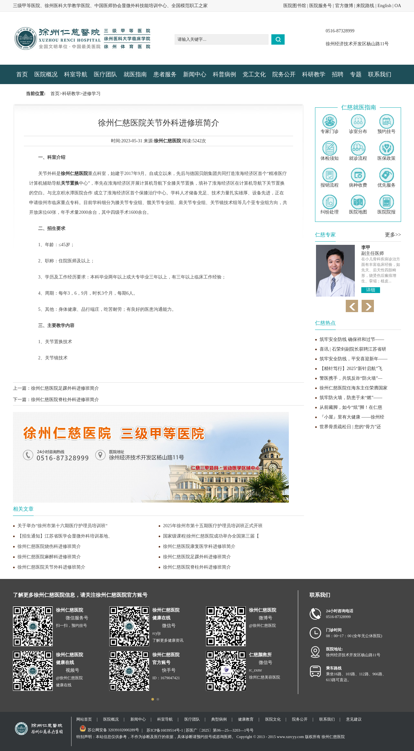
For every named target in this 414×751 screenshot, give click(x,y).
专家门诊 (330, 124)
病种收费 (358, 178)
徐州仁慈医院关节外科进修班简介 (51, 567)
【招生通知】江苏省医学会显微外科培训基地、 (65, 536)
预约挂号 (386, 124)
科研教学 (313, 74)
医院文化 (273, 719)
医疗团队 (105, 74)
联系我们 (379, 74)
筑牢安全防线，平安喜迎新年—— (353, 358)
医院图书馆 (294, 5)
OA (398, 5)
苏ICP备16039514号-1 (165, 730)
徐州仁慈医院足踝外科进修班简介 (65, 388)
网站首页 (84, 719)
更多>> (393, 234)
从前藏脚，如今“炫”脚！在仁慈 (351, 407)
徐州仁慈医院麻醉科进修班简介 (49, 556)
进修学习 (91, 93)
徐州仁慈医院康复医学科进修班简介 (199, 546)
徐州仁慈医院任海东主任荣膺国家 (353, 388)
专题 (356, 74)
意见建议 (354, 719)
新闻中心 (194, 74)
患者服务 (165, 74)
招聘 (337, 74)
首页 (22, 74)
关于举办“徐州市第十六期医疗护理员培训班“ (62, 525)
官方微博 (344, 5)
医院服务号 (320, 5)
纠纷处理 (330, 204)
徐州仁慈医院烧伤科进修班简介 (49, 546)
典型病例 (219, 719)
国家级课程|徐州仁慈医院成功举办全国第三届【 (211, 536)
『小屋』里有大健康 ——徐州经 (352, 417)
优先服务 (386, 178)
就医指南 (135, 74)
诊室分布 (358, 124)
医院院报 (386, 204)
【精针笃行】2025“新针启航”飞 (351, 368)
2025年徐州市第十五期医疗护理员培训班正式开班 (213, 525)
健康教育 (246, 719)
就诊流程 (358, 151)
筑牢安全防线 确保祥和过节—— (352, 339)
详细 (370, 290)
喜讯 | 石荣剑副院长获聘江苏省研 (353, 349)
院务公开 (284, 74)
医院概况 (46, 74)
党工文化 (254, 74)
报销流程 (330, 178)
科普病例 (224, 74)
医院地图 (358, 204)
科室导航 (75, 74)
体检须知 (330, 151)
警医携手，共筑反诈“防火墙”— (351, 378)
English (384, 5)
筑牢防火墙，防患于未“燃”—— (351, 397)
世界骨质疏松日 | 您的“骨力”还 (350, 426)
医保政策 (386, 151)
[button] (152, 699)
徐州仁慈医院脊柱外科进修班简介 (65, 399)
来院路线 (365, 5)
